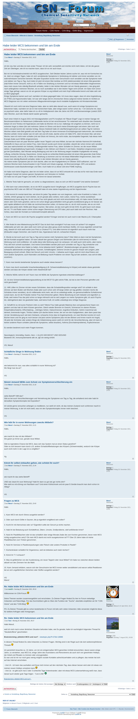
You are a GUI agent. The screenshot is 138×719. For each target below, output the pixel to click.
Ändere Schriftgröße (132, 35)
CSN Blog (66, 31)
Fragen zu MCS (11, 501)
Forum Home (41, 31)
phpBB (62, 713)
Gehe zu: (64, 694)
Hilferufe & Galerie (26, 35)
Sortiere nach (79, 684)
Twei (9, 621)
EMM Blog (76, 31)
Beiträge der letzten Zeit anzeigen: (48, 684)
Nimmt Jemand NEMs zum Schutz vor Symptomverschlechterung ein (38, 382)
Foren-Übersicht (12, 35)
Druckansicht (127, 35)
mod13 (10, 589)
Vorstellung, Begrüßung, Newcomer (47, 35)
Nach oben (133, 347)
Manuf (10, 57)
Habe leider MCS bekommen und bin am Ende (31, 45)
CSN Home (54, 31)
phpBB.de (78, 714)
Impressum (88, 31)
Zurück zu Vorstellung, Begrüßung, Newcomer (20, 694)
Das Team (73, 709)
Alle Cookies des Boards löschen (89, 709)
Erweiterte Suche (89, 27)
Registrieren (120, 39)
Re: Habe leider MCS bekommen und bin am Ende (28, 586)
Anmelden (130, 39)
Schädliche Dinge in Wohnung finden (22, 351)
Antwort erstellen (10, 49)
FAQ (111, 39)
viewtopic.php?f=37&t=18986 (51, 637)
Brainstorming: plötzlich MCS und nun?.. (17, 679)
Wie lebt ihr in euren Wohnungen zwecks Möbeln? (28, 422)
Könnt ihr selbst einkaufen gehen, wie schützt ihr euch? (31, 463)
